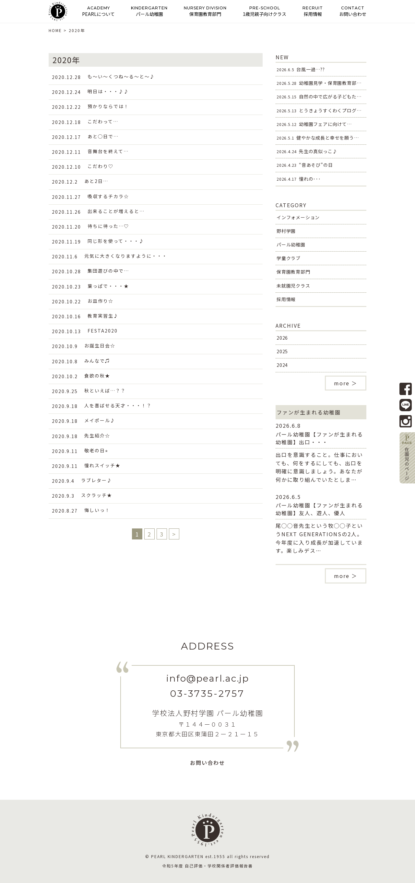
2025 (282, 351)
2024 (282, 365)
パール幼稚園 (291, 244)
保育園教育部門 (293, 271)
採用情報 (286, 299)
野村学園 (286, 231)
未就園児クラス (293, 285)
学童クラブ (289, 258)
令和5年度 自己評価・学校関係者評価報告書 (207, 865)
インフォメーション (298, 217)
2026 (282, 337)
